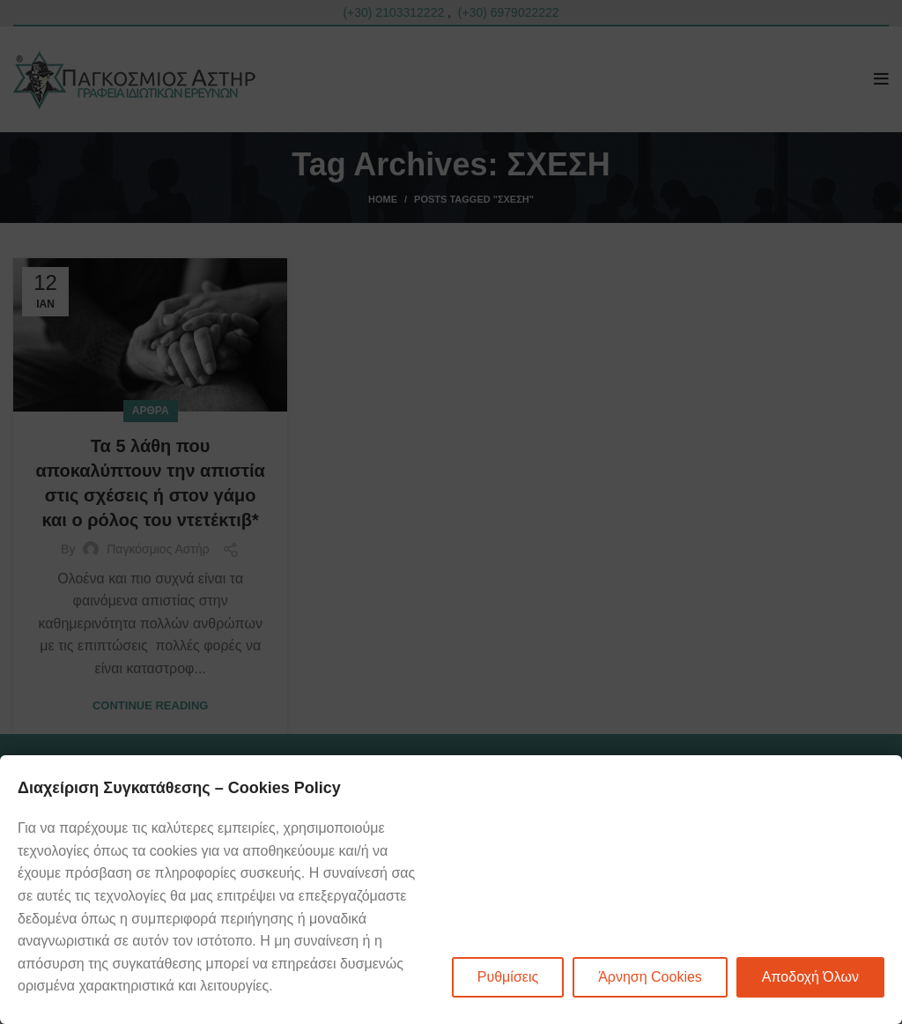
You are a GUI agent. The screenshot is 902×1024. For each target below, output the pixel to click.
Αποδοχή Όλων (810, 976)
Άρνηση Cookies (650, 976)
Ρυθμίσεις (507, 976)
